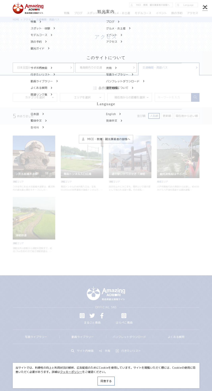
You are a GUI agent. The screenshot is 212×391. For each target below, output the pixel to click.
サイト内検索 (82, 350)
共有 (104, 350)
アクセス (192, 13)
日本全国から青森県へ (45, 67)
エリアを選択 (88, 97)
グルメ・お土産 (120, 13)
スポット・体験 (96, 13)
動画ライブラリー (83, 337)
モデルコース (143, 13)
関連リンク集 (142, 378)
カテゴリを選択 (39, 97)
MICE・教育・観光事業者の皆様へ (82, 378)
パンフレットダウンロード (129, 337)
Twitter (92, 315)
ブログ (78, 13)
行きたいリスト (128, 350)
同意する (106, 381)
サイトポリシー (119, 378)
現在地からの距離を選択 (131, 97)
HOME (16, 19)
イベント (161, 13)
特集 (67, 13)
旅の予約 (177, 13)
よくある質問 (176, 337)
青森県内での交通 (107, 67)
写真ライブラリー (36, 337)
